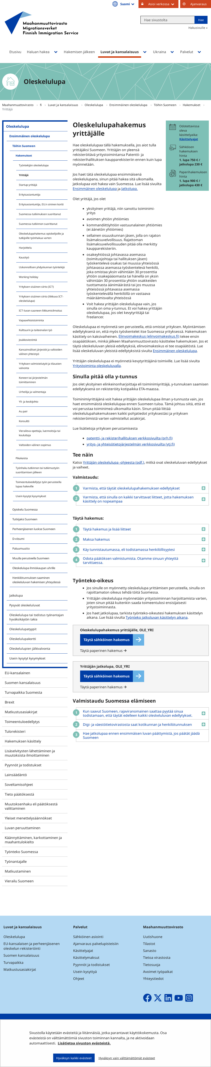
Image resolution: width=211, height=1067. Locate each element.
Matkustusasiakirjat (21, 712)
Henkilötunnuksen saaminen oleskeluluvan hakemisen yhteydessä (36, 580)
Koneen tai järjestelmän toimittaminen (33, 380)
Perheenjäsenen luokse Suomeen (33, 529)
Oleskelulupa (94, 105)
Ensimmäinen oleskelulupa (128, 105)
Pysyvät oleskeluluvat (24, 605)
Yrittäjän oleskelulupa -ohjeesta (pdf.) (114, 462)
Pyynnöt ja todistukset (23, 765)
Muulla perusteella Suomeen (30, 558)
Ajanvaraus (198, 4)
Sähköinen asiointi (88, 936)
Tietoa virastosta (156, 957)
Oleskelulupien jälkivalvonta (29, 648)
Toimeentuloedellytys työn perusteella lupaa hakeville (38, 484)
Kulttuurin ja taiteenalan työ (35, 330)
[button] (141, 488)
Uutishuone (152, 936)
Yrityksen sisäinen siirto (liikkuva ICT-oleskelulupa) (41, 299)
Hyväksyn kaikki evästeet (74, 1058)
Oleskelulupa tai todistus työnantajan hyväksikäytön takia (36, 617)
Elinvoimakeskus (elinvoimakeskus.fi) (149, 336)
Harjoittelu (25, 248)
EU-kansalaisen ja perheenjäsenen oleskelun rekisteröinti (31, 946)
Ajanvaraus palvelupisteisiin (96, 943)
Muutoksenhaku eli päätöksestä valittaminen (31, 806)
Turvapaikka (13, 962)
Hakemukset (192, 105)
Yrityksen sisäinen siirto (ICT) (36, 287)
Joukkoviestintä (28, 340)
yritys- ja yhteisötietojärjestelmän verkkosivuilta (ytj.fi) (131, 444)
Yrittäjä (23, 175)
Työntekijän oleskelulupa (34, 165)
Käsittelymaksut (86, 957)
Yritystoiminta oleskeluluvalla (97, 365)
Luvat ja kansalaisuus (63, 105)
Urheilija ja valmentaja (32, 392)
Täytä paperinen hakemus (103, 650)
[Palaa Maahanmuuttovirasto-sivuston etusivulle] (41, 29)
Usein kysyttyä (85, 971)
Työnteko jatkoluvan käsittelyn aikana (157, 617)
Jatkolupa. (129, 188)
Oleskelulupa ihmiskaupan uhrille (33, 568)
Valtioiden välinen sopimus (35, 445)
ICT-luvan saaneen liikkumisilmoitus (40, 310)
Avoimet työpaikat (158, 971)
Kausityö (24, 257)
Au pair (23, 411)
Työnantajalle (16, 861)
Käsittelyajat (188, 139)
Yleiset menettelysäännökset (28, 818)
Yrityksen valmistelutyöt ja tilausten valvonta (40, 366)
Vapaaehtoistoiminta (31, 320)
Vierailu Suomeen (19, 881)
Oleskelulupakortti (22, 639)
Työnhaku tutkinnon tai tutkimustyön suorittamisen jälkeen (37, 470)
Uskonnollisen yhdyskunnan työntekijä (42, 267)
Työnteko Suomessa (21, 851)
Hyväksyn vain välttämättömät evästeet (127, 1058)
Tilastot (149, 943)
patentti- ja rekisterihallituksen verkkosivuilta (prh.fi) (130, 438)
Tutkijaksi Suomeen (24, 519)
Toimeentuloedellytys (22, 721)
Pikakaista (22, 458)
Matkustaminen (18, 871)
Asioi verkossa (163, 4)
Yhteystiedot (153, 978)
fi (41, 105)
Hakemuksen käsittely (23, 741)
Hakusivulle (196, 28)
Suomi (127, 4)
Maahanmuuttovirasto (18, 105)
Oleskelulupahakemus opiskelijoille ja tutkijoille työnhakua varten (41, 236)
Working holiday (28, 277)
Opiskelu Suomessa (25, 509)
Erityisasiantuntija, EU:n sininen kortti (41, 204)
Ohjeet (78, 978)
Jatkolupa (16, 595)
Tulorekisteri (15, 731)
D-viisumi (18, 539)
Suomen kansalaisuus (23, 682)
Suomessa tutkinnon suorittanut (38, 224)
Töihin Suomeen (165, 105)
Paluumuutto (21, 548)
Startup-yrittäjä (28, 185)
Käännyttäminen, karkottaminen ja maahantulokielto (33, 839)
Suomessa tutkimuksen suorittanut (40, 214)
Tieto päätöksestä (19, 794)
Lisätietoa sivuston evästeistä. (84, 1043)
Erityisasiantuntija (29, 194)
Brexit (9, 702)
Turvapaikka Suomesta (23, 692)
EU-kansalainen (17, 673)
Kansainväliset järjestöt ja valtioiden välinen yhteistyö (40, 352)
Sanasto (149, 950)
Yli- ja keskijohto (28, 401)
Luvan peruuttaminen (22, 828)
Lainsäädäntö (16, 774)
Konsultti (24, 421)
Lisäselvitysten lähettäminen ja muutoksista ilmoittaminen (30, 753)
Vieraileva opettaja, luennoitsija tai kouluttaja (39, 433)
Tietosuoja (151, 964)
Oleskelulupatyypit (22, 629)
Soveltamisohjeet (19, 784)
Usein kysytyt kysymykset (31, 496)
